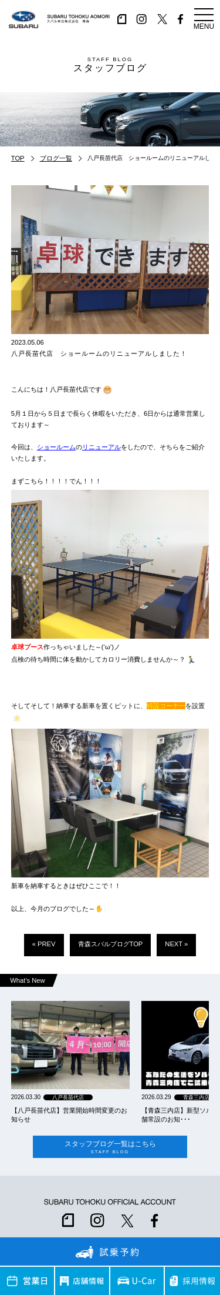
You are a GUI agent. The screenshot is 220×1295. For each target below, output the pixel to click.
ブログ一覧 (56, 158)
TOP (18, 158)
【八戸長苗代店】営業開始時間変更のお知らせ (69, 1115)
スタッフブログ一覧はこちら (110, 1147)
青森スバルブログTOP (110, 943)
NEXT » (176, 943)
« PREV (44, 943)
